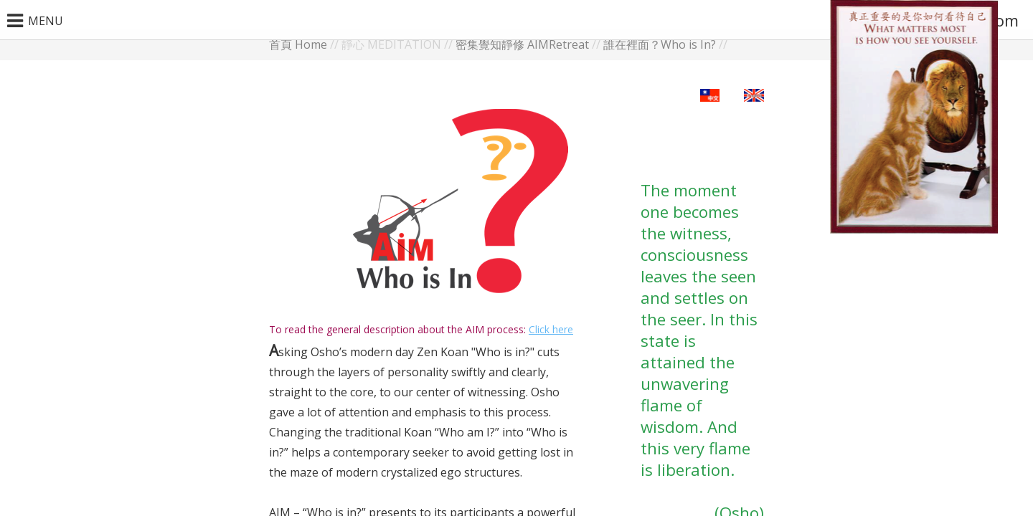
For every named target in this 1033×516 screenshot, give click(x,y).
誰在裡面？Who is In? (659, 44)
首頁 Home (298, 44)
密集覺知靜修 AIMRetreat (522, 44)
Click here (551, 329)
